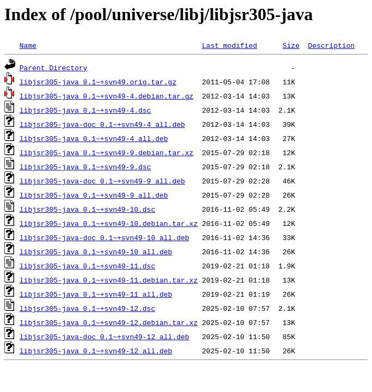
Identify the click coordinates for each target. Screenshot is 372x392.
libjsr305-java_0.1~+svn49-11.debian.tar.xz (109, 280)
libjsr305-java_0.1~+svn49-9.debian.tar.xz (107, 152)
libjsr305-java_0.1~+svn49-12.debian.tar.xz (109, 322)
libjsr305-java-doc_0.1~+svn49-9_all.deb (102, 181)
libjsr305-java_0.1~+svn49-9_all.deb (94, 195)
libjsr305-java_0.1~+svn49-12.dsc (88, 308)
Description (331, 45)
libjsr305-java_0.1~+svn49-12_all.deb (96, 351)
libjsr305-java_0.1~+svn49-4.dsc (85, 110)
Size (290, 45)
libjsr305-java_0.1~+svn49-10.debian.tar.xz (109, 223)
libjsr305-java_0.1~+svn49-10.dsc (88, 209)
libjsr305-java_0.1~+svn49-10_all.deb (96, 251)
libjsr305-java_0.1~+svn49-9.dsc (85, 166)
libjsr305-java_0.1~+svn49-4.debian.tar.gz (107, 96)
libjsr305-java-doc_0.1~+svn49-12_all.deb (104, 336)
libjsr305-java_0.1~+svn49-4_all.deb (94, 138)
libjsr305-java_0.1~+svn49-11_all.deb (96, 294)
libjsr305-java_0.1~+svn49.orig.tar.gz (98, 82)
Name (28, 45)
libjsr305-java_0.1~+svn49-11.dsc (88, 266)
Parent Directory (54, 67)
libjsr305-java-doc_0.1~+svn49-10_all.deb (104, 237)
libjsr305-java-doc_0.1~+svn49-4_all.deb (102, 124)
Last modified (229, 45)
